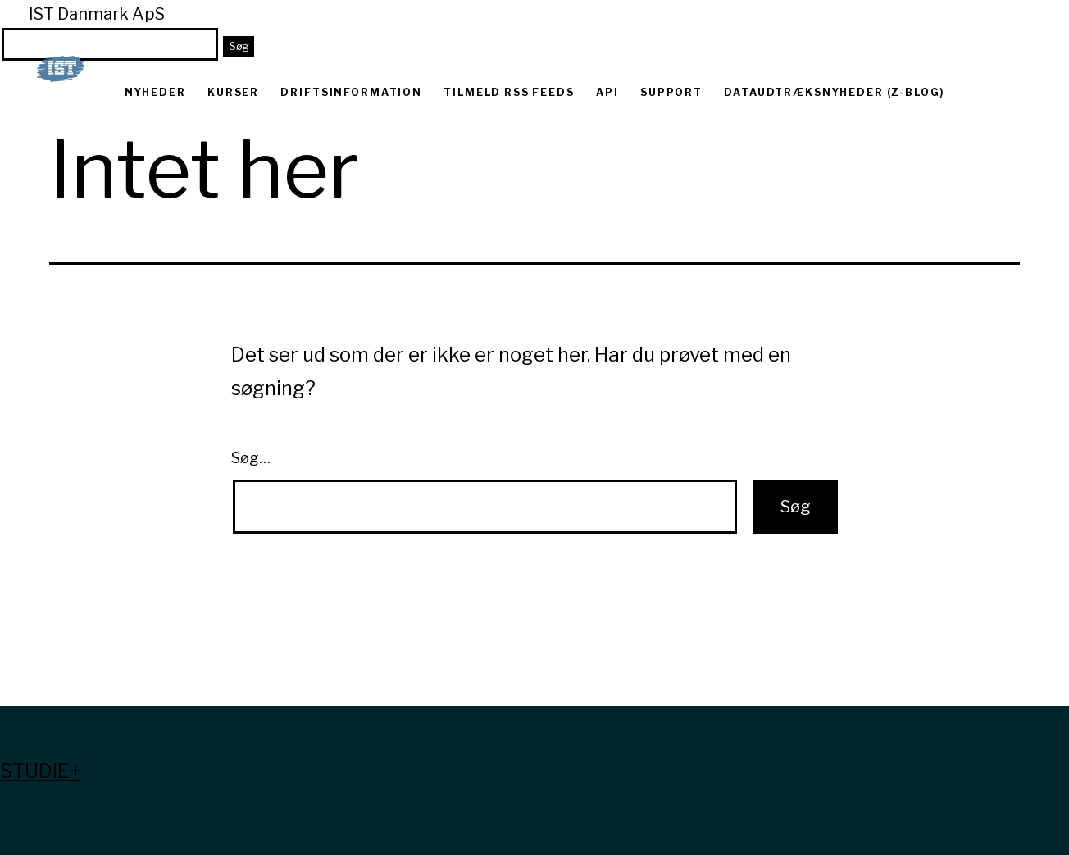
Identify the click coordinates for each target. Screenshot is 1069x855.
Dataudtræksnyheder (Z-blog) (834, 92)
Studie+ (40, 771)
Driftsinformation (350, 92)
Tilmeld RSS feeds (509, 92)
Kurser (233, 92)
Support (671, 92)
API (607, 92)
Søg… (251, 457)
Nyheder (155, 92)
